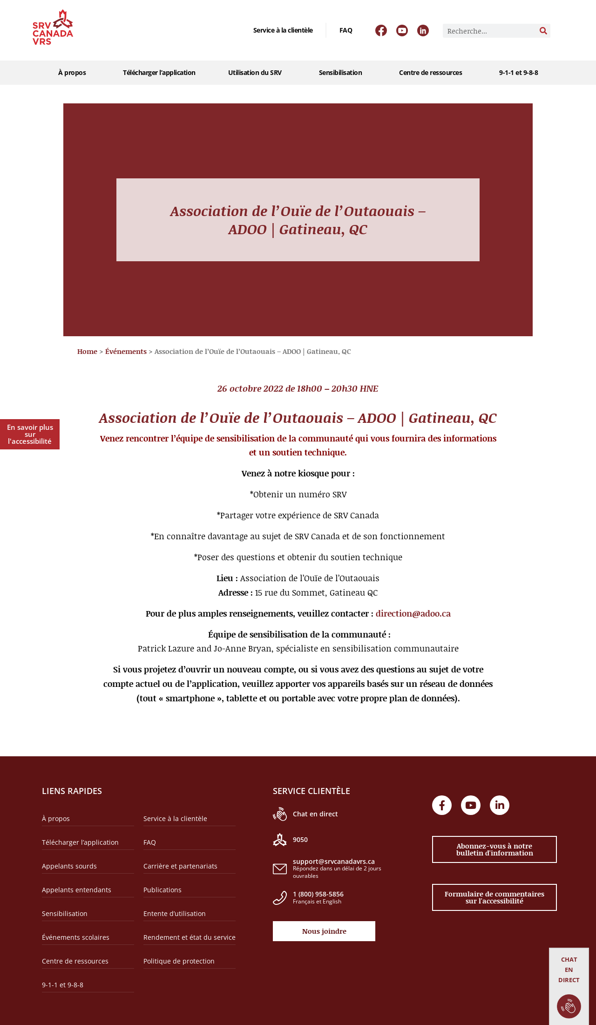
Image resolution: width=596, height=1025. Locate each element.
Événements (126, 351)
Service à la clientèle (283, 30)
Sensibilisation (343, 72)
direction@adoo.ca (413, 613)
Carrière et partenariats (180, 866)
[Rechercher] (543, 31)
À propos (74, 72)
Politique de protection (179, 961)
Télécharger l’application (159, 72)
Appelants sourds (69, 866)
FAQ (345, 30)
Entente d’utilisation (174, 913)
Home (87, 351)
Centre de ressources (433, 72)
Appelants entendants (76, 889)
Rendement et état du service (189, 937)
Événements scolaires (75, 937)
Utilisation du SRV (257, 72)
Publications (162, 889)
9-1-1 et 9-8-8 (518, 72)
